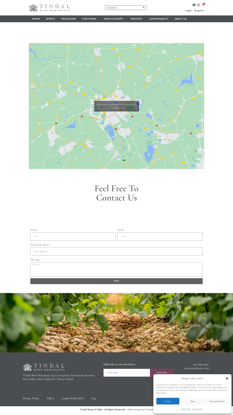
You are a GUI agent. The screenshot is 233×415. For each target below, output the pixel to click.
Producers (68, 18)
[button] (227, 378)
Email (120, 230)
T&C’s (50, 398)
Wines (36, 18)
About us (181, 18)
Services (137, 18)
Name (33, 230)
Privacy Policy (197, 409)
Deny (192, 401)
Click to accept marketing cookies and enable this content (116, 106)
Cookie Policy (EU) (73, 398)
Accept (168, 401)
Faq (94, 398)
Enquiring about (39, 244)
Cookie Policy (186, 409)
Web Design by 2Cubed (140, 409)
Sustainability (159, 18)
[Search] (143, 8)
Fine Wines (90, 18)
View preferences (217, 401)
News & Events (114, 18)
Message (35, 259)
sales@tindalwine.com (196, 368)
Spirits (50, 18)
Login (188, 10)
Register (199, 10)
